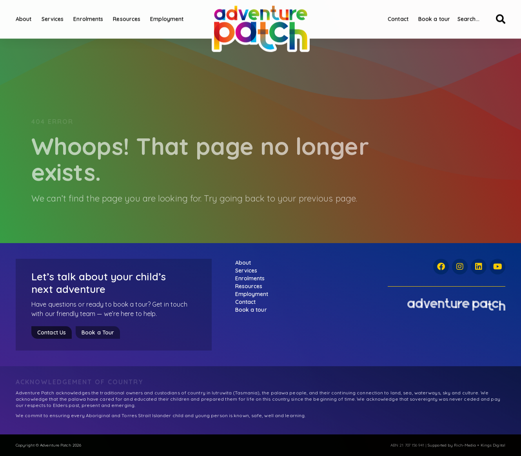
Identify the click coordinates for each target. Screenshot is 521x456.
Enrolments (88, 12)
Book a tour (434, 12)
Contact (398, 12)
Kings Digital (493, 445)
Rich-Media (465, 445)
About (24, 12)
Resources (126, 12)
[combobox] (474, 12)
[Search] (500, 12)
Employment (166, 12)
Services (53, 12)
